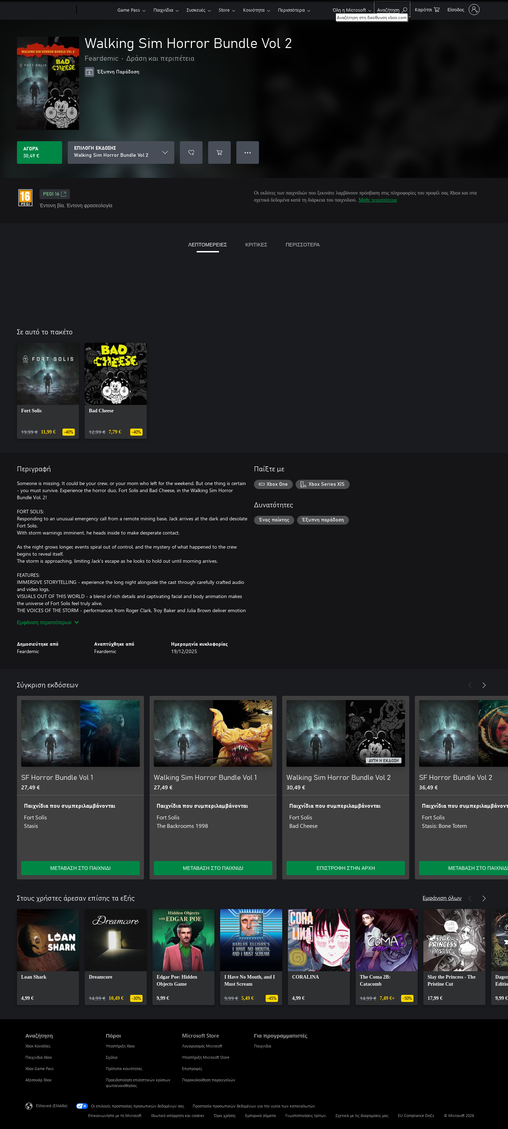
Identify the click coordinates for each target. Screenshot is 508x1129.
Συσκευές (196, 10)
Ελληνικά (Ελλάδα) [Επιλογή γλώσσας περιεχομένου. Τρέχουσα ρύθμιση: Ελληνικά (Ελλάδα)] (51, 1105)
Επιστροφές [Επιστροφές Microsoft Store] (192, 1068)
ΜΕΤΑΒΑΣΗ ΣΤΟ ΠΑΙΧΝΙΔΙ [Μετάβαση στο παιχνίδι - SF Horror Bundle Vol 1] (80, 868)
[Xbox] (96, 9)
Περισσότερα (291, 10)
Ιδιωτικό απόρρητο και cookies (177, 1115)
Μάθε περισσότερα (378, 199)
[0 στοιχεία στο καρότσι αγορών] (427, 9)
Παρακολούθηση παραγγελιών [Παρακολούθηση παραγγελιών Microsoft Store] (208, 1079)
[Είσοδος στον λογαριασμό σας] (463, 9)
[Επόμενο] (484, 685)
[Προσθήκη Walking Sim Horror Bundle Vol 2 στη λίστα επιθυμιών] (191, 152)
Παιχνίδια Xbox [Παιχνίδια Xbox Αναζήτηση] (38, 1057)
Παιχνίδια (163, 10)
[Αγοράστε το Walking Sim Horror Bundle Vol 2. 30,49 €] (39, 152)
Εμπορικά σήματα (260, 1115)
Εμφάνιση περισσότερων (48, 622)
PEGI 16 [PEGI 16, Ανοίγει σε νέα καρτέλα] (54, 194)
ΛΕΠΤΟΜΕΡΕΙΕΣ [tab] (207, 244)
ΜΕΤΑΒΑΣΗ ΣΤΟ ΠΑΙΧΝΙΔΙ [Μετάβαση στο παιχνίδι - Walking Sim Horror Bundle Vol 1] (213, 868)
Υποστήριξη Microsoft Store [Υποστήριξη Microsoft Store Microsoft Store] (205, 1057)
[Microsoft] (49, 9)
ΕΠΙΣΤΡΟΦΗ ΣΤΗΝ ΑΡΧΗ (345, 868)
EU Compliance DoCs (416, 1115)
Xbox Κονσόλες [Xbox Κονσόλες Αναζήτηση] (37, 1046)
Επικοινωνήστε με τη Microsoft (114, 1115)
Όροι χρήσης (225, 1115)
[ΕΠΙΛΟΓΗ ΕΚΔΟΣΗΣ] (121, 152)
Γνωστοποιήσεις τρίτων (305, 1115)
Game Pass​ (128, 10)
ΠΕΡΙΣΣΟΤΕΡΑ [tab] (303, 244)
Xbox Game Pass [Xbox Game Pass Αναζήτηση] (39, 1068)
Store (224, 10)
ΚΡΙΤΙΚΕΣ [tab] (256, 244)
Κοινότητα (254, 10)
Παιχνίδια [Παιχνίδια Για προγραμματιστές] (262, 1046)
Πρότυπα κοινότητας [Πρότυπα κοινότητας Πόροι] (124, 1068)
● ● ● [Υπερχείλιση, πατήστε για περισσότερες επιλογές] (247, 152)
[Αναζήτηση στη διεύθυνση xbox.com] (392, 9)
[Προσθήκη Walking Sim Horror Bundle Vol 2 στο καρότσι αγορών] (219, 152)
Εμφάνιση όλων (442, 897)
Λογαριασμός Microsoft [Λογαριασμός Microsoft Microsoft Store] (202, 1046)
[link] (48, 391)
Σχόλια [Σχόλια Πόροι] (111, 1057)
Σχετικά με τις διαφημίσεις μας (361, 1115)
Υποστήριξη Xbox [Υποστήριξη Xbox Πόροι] (120, 1046)
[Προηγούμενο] (470, 685)
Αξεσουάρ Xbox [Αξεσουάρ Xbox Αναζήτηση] (38, 1079)
